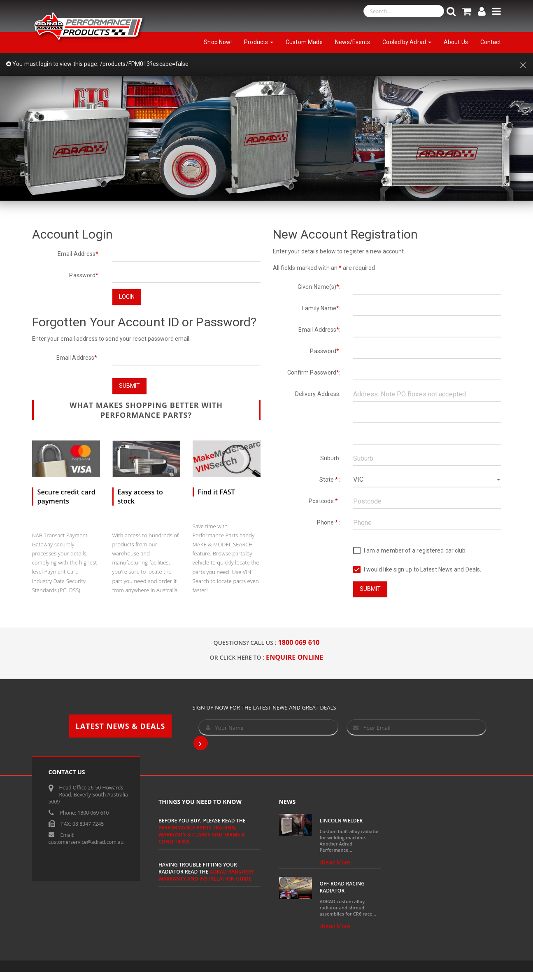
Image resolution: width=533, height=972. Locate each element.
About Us (456, 42)
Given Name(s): (319, 286)
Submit (129, 385)
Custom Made (304, 42)
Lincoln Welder (341, 820)
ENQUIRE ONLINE (294, 657)
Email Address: (79, 254)
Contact (490, 42)
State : (330, 479)
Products (258, 42)
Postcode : (324, 501)
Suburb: (330, 458)
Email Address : (78, 357)
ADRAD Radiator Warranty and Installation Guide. (205, 875)
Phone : (329, 522)
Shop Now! (218, 42)
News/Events (352, 42)
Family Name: (321, 308)
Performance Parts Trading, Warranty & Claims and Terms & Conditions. (201, 834)
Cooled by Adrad (406, 42)
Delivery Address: (318, 394)
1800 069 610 (299, 642)
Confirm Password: (314, 372)
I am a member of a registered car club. (410, 550)
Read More (335, 862)
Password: (84, 275)
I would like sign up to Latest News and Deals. (417, 569)
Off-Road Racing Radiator (342, 887)
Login (127, 296)
